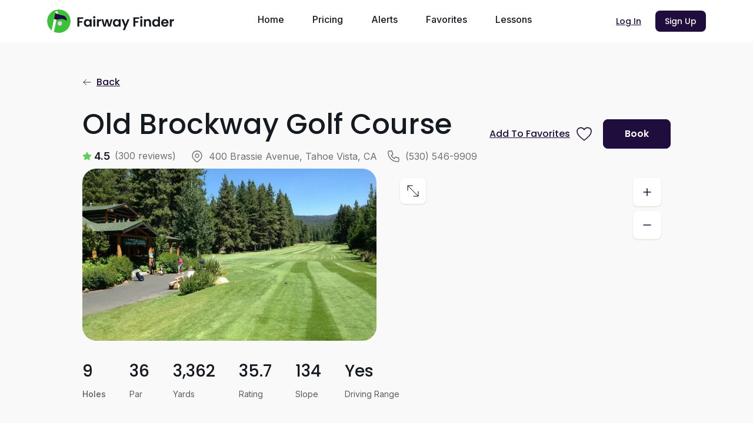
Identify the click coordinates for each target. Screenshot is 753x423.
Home (271, 19)
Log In (628, 21)
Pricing (327, 19)
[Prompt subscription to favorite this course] (541, 134)
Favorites (446, 19)
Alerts (384, 19)
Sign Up (681, 21)
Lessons (513, 19)
